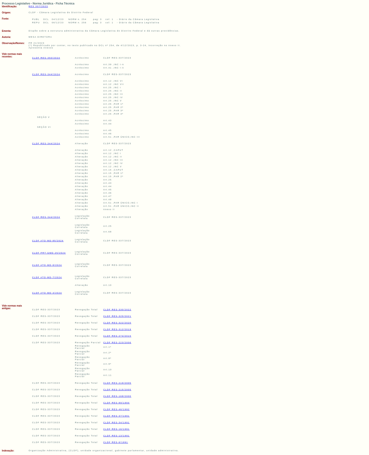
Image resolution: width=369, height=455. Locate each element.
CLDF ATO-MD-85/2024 (48, 240)
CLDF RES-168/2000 (117, 396)
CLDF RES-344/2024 (46, 74)
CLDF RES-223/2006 (117, 342)
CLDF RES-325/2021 (117, 316)
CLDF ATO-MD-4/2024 (47, 293)
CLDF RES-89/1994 (116, 403)
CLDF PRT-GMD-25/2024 (49, 253)
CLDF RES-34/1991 (116, 422)
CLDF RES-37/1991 (116, 416)
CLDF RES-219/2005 (117, 383)
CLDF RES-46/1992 (116, 409)
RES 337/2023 (38, 6)
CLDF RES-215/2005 (117, 389)
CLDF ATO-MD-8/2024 (47, 265)
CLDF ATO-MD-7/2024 (47, 277)
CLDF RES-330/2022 (117, 309)
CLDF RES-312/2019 (117, 329)
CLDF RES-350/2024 (46, 58)
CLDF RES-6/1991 (115, 442)
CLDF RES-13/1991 (116, 436)
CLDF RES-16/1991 (116, 429)
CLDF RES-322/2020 (117, 323)
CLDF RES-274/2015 (117, 336)
